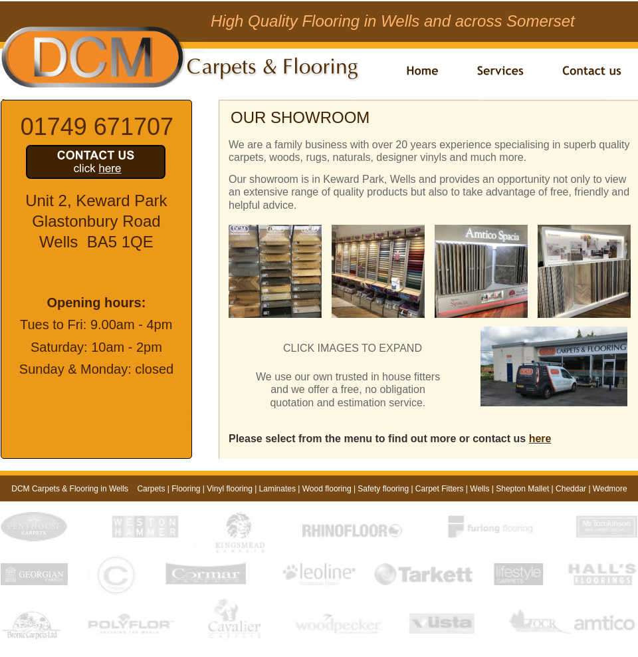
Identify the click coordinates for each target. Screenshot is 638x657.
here (540, 438)
